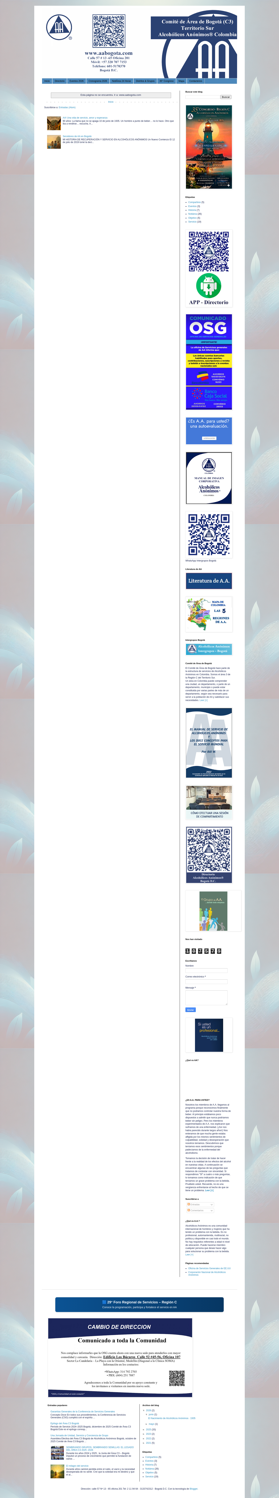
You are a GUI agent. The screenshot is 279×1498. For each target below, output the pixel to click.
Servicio (192, 221)
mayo (152, 1424)
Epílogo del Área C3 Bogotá (65, 1423)
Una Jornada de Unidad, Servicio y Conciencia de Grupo (79, 1435)
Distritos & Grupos (145, 81)
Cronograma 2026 (98, 81)
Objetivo (192, 218)
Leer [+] (203, 700)
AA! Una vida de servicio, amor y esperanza (85, 117)
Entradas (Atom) (67, 107)
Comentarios (195, 1210)
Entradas (194, 1204)
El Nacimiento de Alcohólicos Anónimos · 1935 (171, 1418)
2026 (149, 1410)
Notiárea (192, 214)
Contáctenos (195, 81)
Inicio (47, 81)
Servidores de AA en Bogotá (77, 136)
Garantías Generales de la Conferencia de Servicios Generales (83, 1411)
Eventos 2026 (76, 81)
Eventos (192, 206)
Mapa (181, 81)
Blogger (193, 1488)
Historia (192, 210)
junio (151, 1414)
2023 (149, 1434)
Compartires (194, 202)
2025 (149, 1429)
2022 (149, 1438)
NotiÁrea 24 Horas (121, 81)
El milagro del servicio (77, 1466)
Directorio (59, 81)
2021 (149, 1443)
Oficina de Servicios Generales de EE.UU (209, 1268)
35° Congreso (167, 81)
